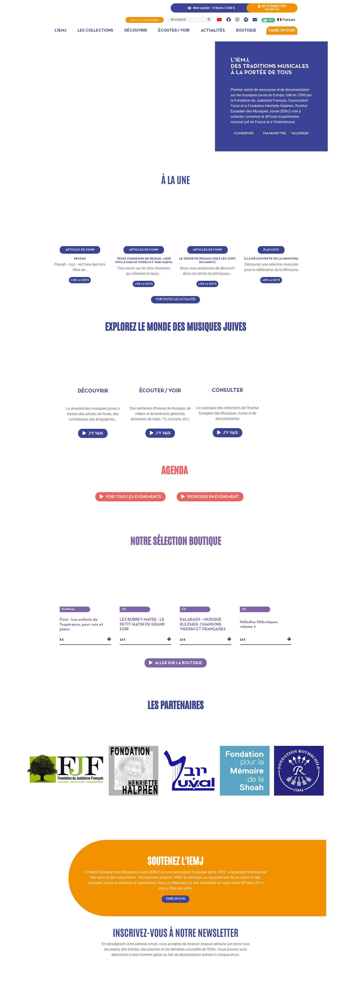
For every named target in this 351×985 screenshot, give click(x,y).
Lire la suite (80, 280)
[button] (243, 133)
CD (123, 609)
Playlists (271, 249)
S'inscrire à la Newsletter (144, 20)
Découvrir (135, 30)
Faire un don (282, 30)
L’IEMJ (60, 30)
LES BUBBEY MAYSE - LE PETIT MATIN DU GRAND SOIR (142, 624)
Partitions (68, 609)
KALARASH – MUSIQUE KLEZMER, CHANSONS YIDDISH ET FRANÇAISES (203, 624)
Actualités (213, 30)
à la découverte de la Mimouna (271, 258)
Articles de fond (80, 249)
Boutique (246, 30)
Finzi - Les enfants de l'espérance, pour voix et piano (81, 624)
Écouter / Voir (173, 30)
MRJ (270, 20)
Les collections (95, 30)
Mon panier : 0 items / (210, 8)
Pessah (80, 258)
